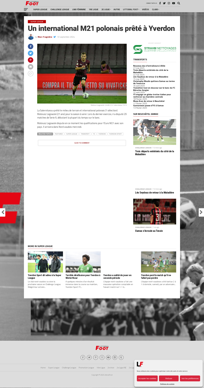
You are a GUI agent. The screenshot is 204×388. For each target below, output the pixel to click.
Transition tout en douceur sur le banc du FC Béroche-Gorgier (154, 89)
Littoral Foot (130, 9)
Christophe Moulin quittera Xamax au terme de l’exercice (154, 82)
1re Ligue (93, 9)
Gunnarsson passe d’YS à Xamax (148, 105)
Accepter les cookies (147, 378)
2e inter (111, 368)
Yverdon (102, 134)
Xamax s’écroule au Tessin (149, 230)
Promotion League (86, 368)
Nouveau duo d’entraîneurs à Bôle (149, 65)
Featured (59, 134)
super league (71, 134)
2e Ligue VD (133, 368)
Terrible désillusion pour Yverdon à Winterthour (83, 276)
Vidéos (145, 9)
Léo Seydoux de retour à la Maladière (150, 76)
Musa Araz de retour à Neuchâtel (148, 101)
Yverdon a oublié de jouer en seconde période (117, 276)
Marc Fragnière (45, 36)
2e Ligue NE (121, 368)
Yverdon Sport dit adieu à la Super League (44, 276)
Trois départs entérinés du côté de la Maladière (150, 71)
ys (94, 134)
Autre (117, 9)
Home (43, 368)
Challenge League (59, 9)
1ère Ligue (101, 368)
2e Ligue (105, 9)
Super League (40, 9)
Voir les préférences (190, 378)
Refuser (168, 378)
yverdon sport (115, 134)
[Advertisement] (102, 320)
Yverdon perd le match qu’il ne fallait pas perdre (156, 276)
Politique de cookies (167, 384)
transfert (85, 134)
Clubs (155, 9)
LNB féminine (79, 9)
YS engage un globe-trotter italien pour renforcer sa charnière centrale (152, 95)
